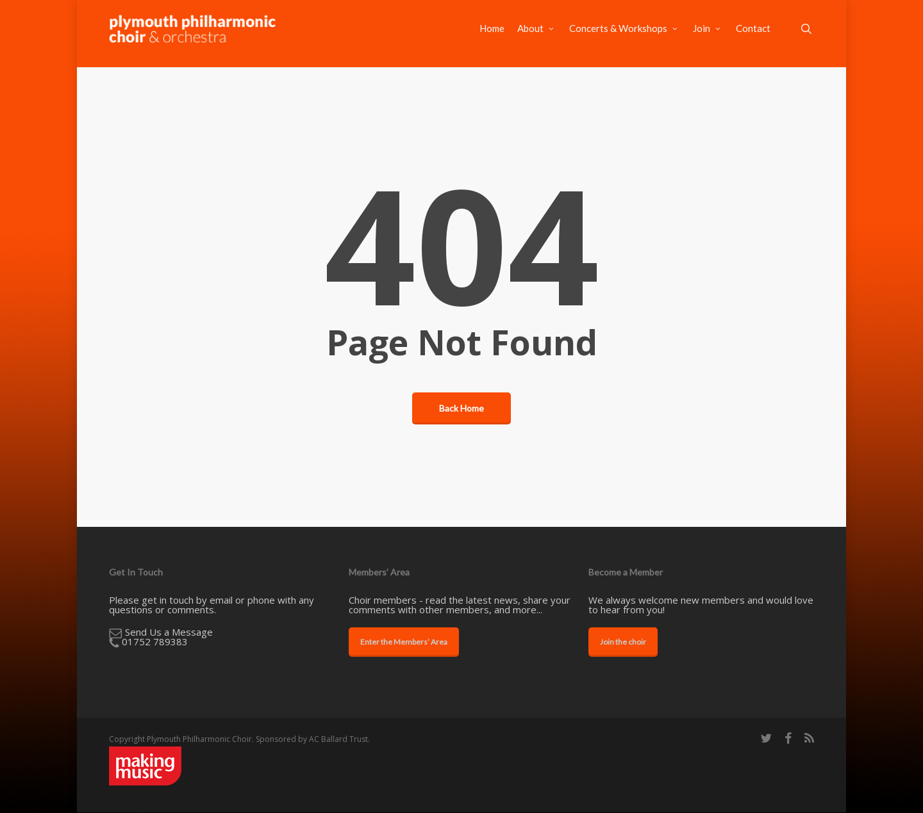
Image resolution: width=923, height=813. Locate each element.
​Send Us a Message (169, 631)
